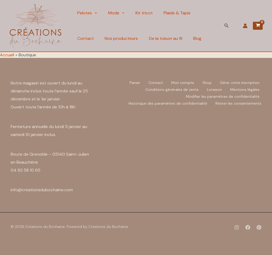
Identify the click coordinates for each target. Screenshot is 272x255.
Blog (200, 38)
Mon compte (182, 82)
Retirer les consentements (238, 103)
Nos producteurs (122, 38)
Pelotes (87, 13)
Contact (85, 38)
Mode (117, 13)
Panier (135, 82)
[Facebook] (247, 227)
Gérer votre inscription (240, 82)
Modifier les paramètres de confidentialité (223, 96)
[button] (226, 25)
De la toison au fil (167, 38)
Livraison (214, 89)
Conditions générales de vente (172, 89)
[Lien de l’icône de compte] (245, 25)
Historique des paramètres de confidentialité (168, 103)
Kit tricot (146, 13)
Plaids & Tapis (180, 13)
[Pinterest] (259, 227)
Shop (207, 82)
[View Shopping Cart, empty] (258, 26)
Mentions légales (245, 89)
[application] (94, 13)
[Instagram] (236, 227)
